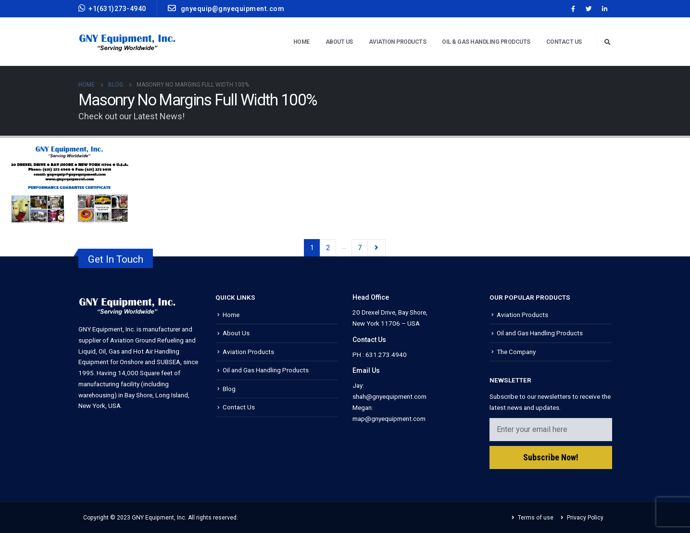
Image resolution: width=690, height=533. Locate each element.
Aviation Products (398, 41)
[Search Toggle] (607, 42)
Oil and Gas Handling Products (266, 370)
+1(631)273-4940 (112, 8)
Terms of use (535, 517)
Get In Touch (115, 259)
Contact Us (564, 41)
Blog (229, 389)
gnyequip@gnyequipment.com (226, 8)
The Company (516, 351)
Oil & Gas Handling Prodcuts (486, 41)
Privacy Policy (585, 517)
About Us (339, 41)
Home (301, 41)
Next (376, 247)
